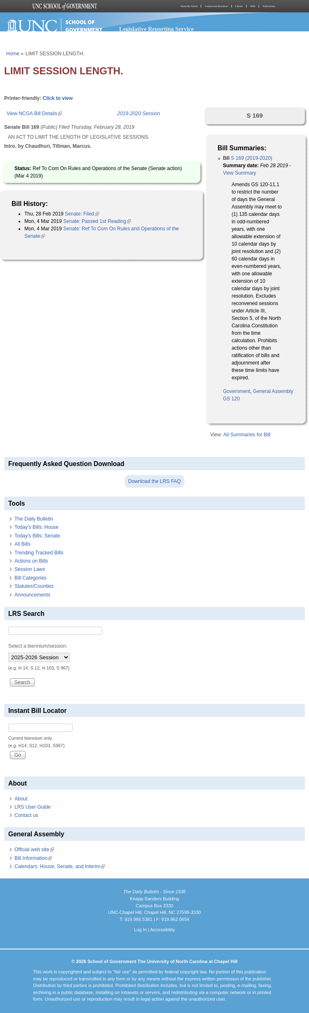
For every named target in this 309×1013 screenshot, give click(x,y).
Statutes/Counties (34, 586)
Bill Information (33, 858)
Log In (140, 929)
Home (12, 54)
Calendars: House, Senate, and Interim (59, 866)
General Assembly (273, 391)
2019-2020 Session (138, 113)
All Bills (22, 544)
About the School (188, 6)
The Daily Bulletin (33, 519)
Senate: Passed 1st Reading (97, 221)
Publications (269, 6)
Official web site (34, 849)
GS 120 (231, 399)
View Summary (239, 173)
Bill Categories (30, 578)
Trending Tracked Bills (38, 553)
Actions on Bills (31, 561)
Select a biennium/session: (37, 646)
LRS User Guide (32, 807)
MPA (252, 6)
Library (239, 6)
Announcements (32, 595)
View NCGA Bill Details (34, 113)
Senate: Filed (82, 214)
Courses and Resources (216, 6)
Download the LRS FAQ (154, 481)
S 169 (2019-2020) (251, 158)
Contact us (26, 815)
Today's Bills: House (36, 527)
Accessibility (162, 929)
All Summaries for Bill (246, 435)
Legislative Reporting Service (156, 29)
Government (236, 391)
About (20, 799)
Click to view (58, 98)
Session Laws (29, 569)
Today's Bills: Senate (37, 536)
